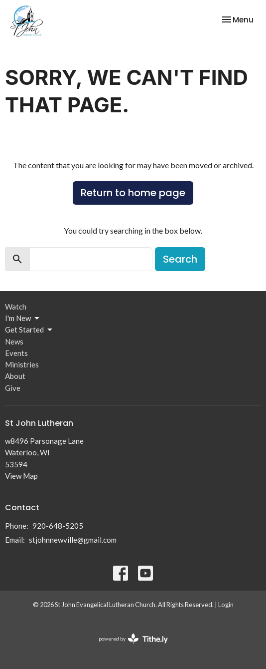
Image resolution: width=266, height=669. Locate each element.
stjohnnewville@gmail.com (73, 539)
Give (12, 387)
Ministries (22, 364)
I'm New (23, 319)
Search (180, 259)
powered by (133, 639)
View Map (21, 475)
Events (16, 352)
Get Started (29, 330)
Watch (15, 306)
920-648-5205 (57, 525)
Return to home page (133, 193)
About (15, 375)
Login (226, 605)
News (14, 341)
